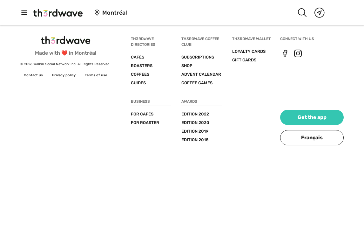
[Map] (319, 12)
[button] (312, 137)
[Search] (302, 12)
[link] (33, 75)
